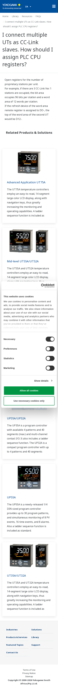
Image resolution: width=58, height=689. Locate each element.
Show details (41, 380)
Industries (11, 629)
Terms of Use (29, 669)
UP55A (11, 497)
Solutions (36, 629)
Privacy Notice (29, 673)
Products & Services (16, 637)
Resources (27, 16)
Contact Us (12, 652)
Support (35, 644)
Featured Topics (14, 644)
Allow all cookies (29, 390)
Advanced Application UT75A (26, 182)
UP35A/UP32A (16, 418)
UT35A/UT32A (16, 575)
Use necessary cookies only (28, 400)
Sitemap (29, 676)
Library (15, 16)
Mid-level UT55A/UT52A (23, 261)
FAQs (38, 16)
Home (5, 16)
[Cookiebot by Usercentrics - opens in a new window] (41, 286)
